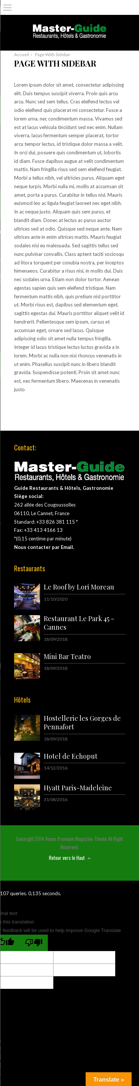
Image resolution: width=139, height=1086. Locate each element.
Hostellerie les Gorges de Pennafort (82, 722)
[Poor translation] (34, 943)
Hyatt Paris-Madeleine (78, 787)
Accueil (21, 54)
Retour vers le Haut (69, 857)
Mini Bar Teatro (67, 656)
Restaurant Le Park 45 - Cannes (79, 623)
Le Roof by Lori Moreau (79, 586)
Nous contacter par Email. (44, 547)
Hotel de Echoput (70, 756)
